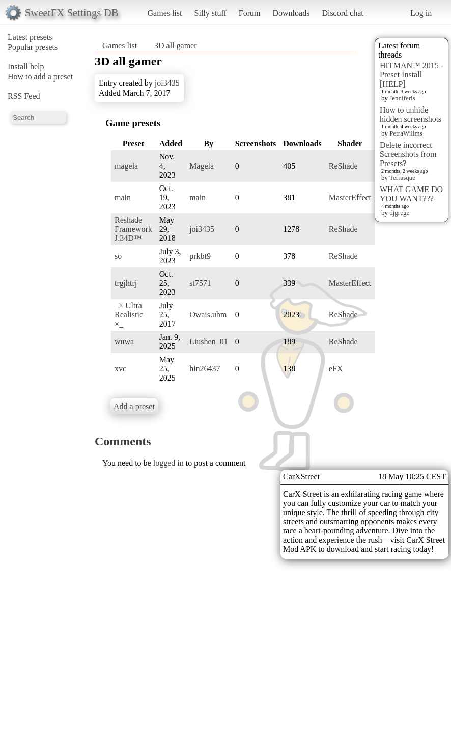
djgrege (399, 213)
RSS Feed (24, 96)
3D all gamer (175, 45)
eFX (336, 368)
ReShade (343, 166)
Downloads (290, 13)
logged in (168, 463)
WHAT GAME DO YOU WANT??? (411, 194)
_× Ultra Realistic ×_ (129, 314)
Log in (421, 13)
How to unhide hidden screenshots (410, 114)
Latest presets (30, 37)
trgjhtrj (126, 283)
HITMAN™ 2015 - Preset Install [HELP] (411, 74)
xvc (120, 368)
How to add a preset (40, 76)
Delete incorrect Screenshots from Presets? (408, 154)
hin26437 (204, 368)
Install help (26, 66)
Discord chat (342, 13)
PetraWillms (405, 133)
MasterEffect (350, 197)
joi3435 (167, 82)
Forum (250, 13)
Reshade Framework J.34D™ (133, 229)
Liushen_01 (208, 341)
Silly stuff (210, 13)
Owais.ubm (208, 314)
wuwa (124, 341)
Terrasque (402, 177)
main (123, 197)
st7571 (200, 283)
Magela (201, 166)
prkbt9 (200, 256)
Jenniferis (402, 98)
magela (126, 166)
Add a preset (134, 406)
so (118, 256)
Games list (165, 13)
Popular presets (33, 47)
